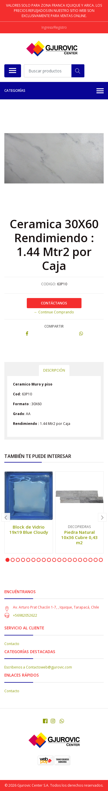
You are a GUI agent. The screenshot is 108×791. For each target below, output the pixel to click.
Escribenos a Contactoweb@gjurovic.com (38, 667)
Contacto (11, 643)
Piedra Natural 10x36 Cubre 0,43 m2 (79, 537)
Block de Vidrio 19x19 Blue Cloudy (28, 529)
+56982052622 (25, 615)
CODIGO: (48, 284)
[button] (7, 560)
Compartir (54, 326)
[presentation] (5, 517)
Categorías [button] (54, 91)
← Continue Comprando (54, 312)
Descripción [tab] (54, 370)
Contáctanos (54, 303)
